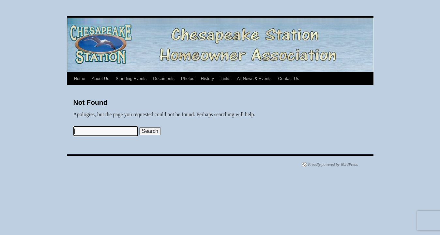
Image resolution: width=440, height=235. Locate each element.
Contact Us (288, 78)
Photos (187, 78)
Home (79, 78)
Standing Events (131, 78)
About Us (100, 78)
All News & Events (254, 78)
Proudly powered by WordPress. (333, 164)
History (207, 78)
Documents (163, 78)
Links (225, 78)
